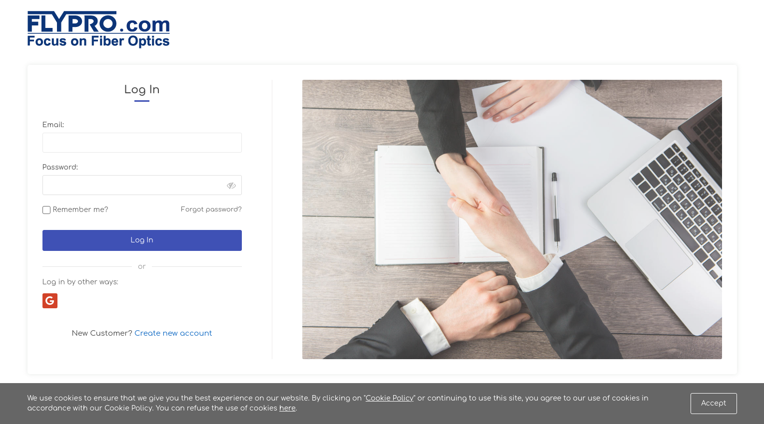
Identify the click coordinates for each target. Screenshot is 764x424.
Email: (53, 125)
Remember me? (80, 209)
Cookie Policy (390, 398)
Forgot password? (211, 209)
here (287, 408)
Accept (713, 403)
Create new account (173, 333)
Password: (60, 167)
